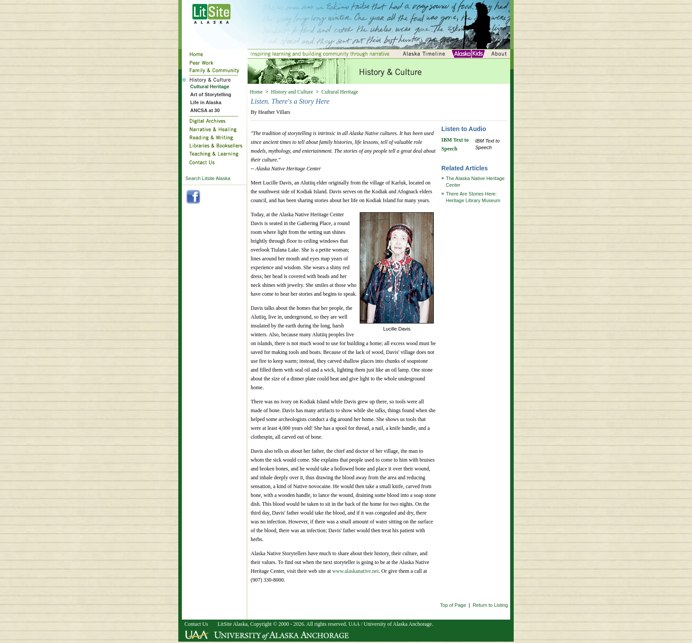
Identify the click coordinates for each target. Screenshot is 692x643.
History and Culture (292, 92)
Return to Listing (490, 605)
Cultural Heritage (339, 92)
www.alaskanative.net (355, 571)
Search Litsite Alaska (207, 178)
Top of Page (453, 605)
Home (256, 92)
